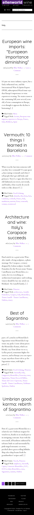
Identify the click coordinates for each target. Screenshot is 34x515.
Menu (9, 10)
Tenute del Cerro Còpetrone (12, 381)
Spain (15, 122)
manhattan (5, 201)
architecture (18, 292)
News (15, 114)
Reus (18, 201)
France (25, 119)
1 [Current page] (4, 483)
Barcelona (24, 196)
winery (10, 300)
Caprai (4, 466)
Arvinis (16, 116)
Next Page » (20, 483)
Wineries (16, 289)
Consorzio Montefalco (15, 466)
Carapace (13, 295)
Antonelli (17, 373)
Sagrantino (5, 378)
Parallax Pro (19, 508)
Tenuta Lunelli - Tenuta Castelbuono (15, 297)
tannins (13, 472)
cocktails (12, 199)
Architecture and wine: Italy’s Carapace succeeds (17, 227)
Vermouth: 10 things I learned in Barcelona (17, 142)
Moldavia (9, 122)
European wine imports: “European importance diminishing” (17, 52)
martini (12, 201)
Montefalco (25, 295)
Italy (3, 122)
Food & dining (18, 193)
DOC (26, 466)
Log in (25, 510)
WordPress (18, 510)
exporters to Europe (15, 119)
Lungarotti (5, 375)
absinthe (17, 196)
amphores (17, 464)
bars (29, 196)
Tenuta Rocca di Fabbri (18, 378)
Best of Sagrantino (17, 315)
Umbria (4, 300)
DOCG (4, 469)
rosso (28, 375)
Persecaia (22, 375)
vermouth (24, 201)
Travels (15, 461)
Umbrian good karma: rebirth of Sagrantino (17, 404)
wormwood (12, 204)
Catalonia (5, 199)
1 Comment (28, 156)
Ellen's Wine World (17, 3)
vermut (4, 204)
